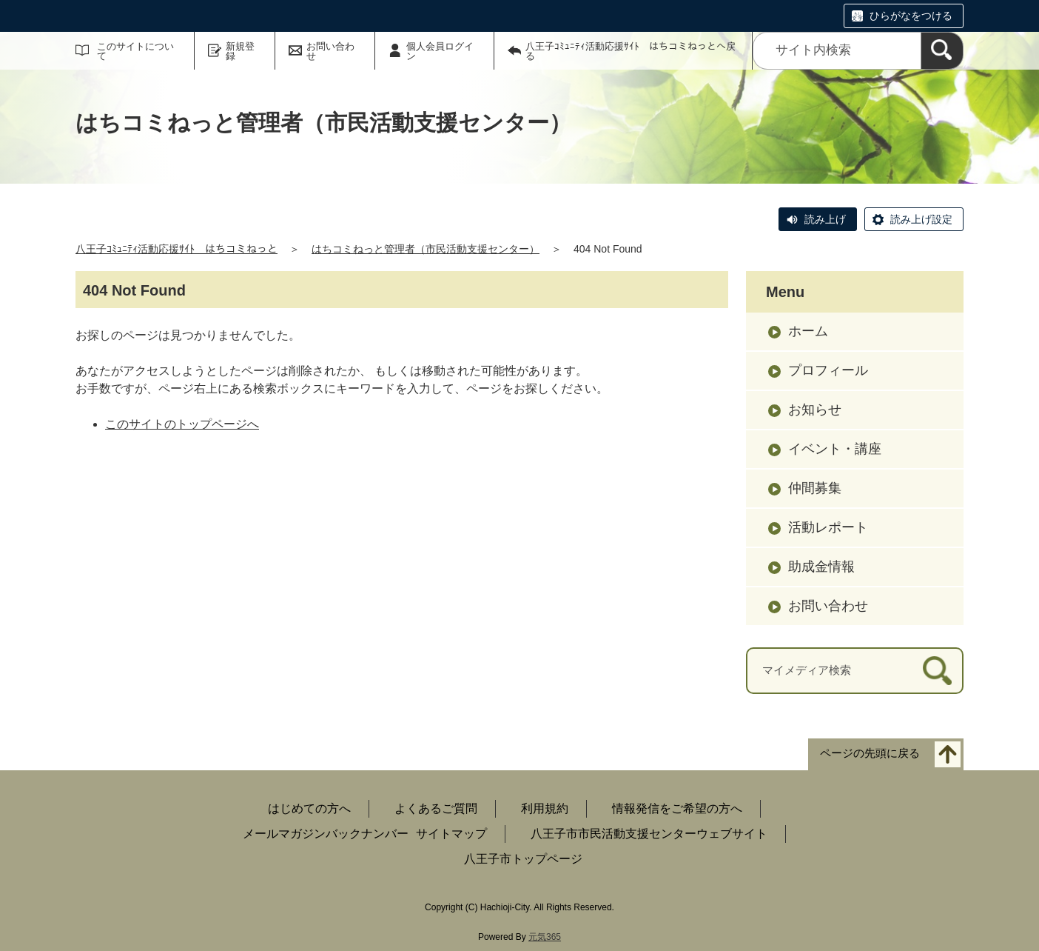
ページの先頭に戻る (870, 753)
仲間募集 (814, 488)
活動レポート (828, 527)
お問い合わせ (330, 51)
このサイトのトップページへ (182, 424)
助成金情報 (821, 566)
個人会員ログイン (440, 51)
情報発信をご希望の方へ (677, 808)
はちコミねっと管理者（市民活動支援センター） (425, 249)
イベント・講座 (834, 448)
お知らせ (814, 409)
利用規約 (544, 808)
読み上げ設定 (921, 219)
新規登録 (240, 51)
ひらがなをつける (911, 15)
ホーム (808, 331)
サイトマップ (451, 833)
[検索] (942, 51)
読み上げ (825, 219)
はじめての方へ (309, 808)
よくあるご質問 (435, 808)
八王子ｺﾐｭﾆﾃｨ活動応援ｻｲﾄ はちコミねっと (176, 249)
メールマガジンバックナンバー (325, 833)
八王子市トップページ (523, 858)
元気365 (544, 937)
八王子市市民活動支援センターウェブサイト (649, 833)
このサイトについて (135, 51)
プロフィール (828, 370)
